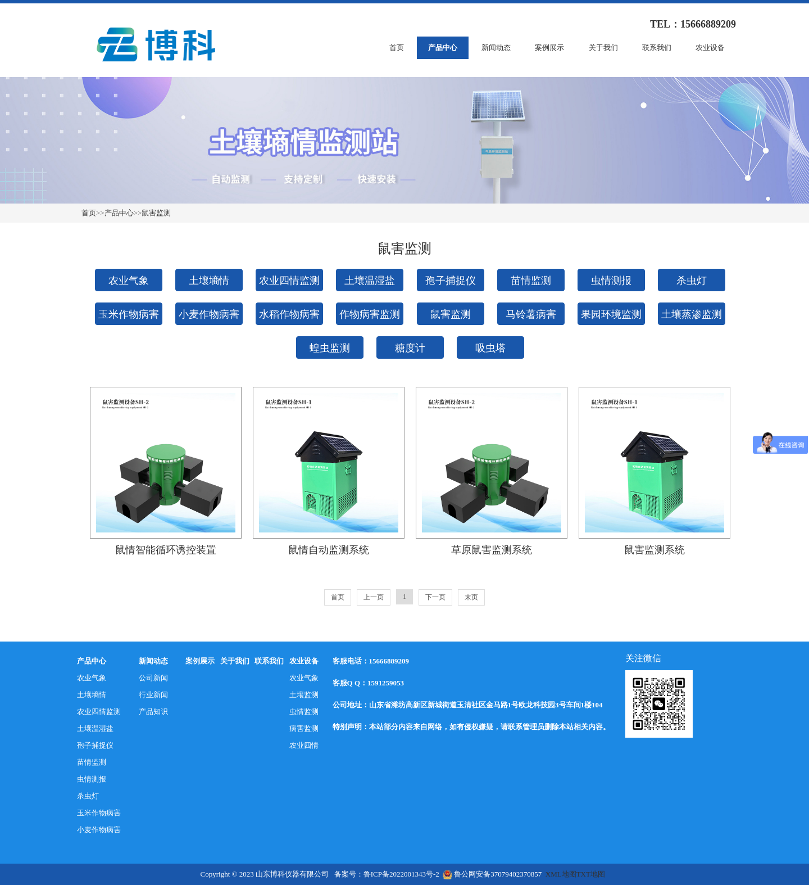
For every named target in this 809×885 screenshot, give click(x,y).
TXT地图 (590, 874)
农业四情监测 (289, 280)
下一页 (435, 597)
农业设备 (710, 47)
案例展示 (549, 47)
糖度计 (410, 348)
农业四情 (304, 745)
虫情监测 (304, 711)
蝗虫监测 (330, 348)
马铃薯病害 (531, 314)
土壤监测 (304, 694)
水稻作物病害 (289, 314)
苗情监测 (531, 280)
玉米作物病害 (128, 314)
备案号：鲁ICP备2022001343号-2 (386, 874)
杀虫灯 (691, 280)
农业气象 (128, 280)
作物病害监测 (369, 314)
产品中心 (442, 47)
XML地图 (561, 874)
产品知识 (153, 711)
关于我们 (603, 47)
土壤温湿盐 (369, 280)
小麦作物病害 (209, 314)
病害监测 (304, 728)
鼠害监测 (156, 213)
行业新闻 (153, 694)
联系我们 (656, 47)
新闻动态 (496, 47)
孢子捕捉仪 (450, 280)
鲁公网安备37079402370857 (492, 874)
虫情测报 (611, 280)
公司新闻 (153, 678)
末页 (471, 597)
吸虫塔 (490, 348)
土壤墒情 (209, 280)
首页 (396, 47)
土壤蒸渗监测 (691, 314)
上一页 (373, 597)
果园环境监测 (611, 314)
